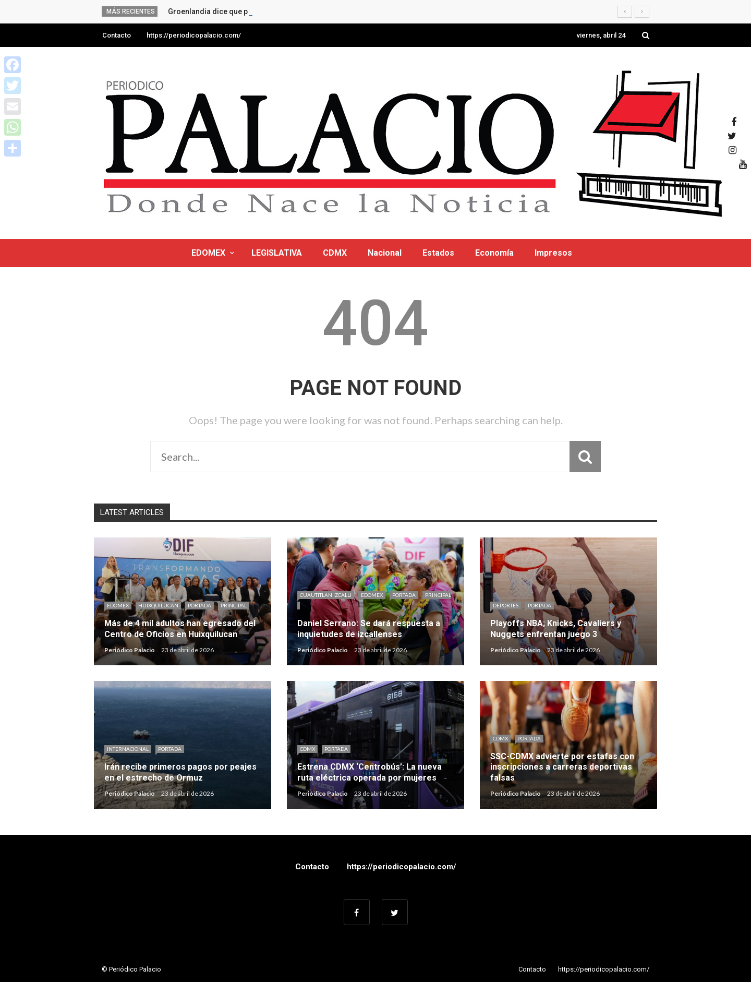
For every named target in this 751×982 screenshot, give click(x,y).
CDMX (335, 253)
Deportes (505, 605)
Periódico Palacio (129, 650)
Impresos (553, 253)
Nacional (385, 253)
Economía (494, 253)
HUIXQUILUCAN (158, 605)
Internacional (128, 749)
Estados (438, 253)
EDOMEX (208, 253)
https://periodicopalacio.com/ (194, 35)
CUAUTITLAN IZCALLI (326, 595)
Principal (234, 605)
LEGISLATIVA (276, 253)
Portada (199, 605)
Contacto (116, 35)
